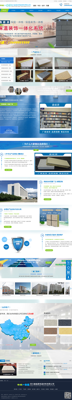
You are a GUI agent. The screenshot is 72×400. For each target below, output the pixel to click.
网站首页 (4, 10)
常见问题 (58, 10)
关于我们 (55, 1)
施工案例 (60, 1)
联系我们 (65, 1)
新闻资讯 (31, 10)
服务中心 (49, 10)
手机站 (70, 1)
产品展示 (22, 10)
